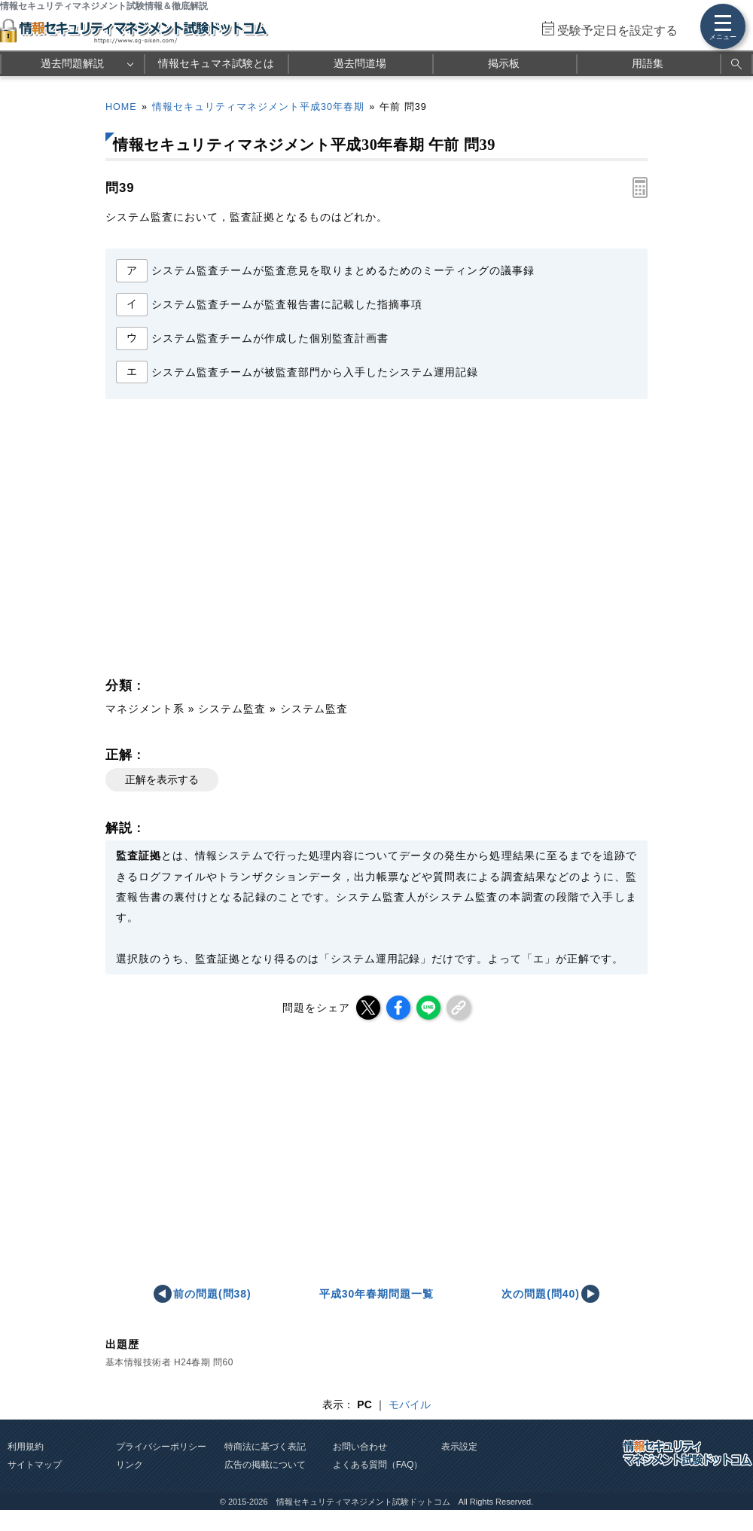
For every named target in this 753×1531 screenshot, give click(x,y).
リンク (129, 1464)
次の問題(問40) (540, 1294)
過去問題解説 (72, 63)
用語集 (647, 63)
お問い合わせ (360, 1446)
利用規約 (26, 1446)
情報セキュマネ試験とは (216, 63)
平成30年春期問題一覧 (376, 1294)
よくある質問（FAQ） (378, 1464)
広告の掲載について (265, 1464)
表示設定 (459, 1446)
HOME (121, 107)
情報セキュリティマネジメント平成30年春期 (258, 107)
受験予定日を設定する (617, 30)
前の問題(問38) (212, 1294)
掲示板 (504, 63)
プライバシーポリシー (161, 1446)
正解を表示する (162, 779)
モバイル (410, 1404)
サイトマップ (35, 1464)
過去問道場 (360, 63)
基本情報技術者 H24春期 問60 (169, 1362)
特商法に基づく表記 (265, 1446)
